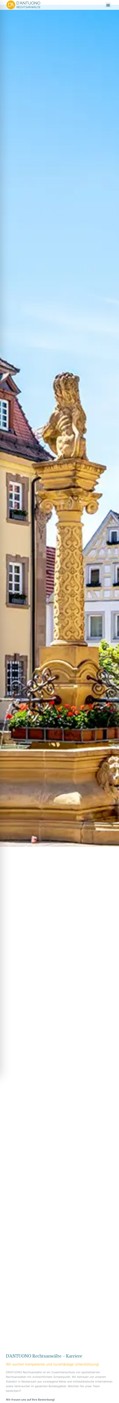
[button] (108, 5)
